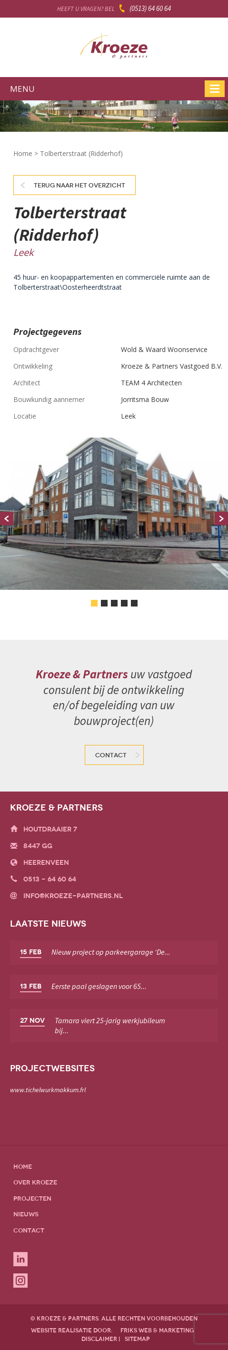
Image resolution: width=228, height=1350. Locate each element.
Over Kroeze (35, 1182)
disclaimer (99, 1339)
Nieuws (26, 1214)
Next (221, 518)
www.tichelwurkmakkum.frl (48, 1090)
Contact (111, 755)
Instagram (20, 1280)
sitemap (137, 1339)
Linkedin (20, 1259)
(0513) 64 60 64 (150, 8)
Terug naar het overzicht (79, 185)
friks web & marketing (157, 1330)
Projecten (32, 1198)
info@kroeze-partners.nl (73, 896)
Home (22, 153)
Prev (6, 518)
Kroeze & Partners (114, 49)
